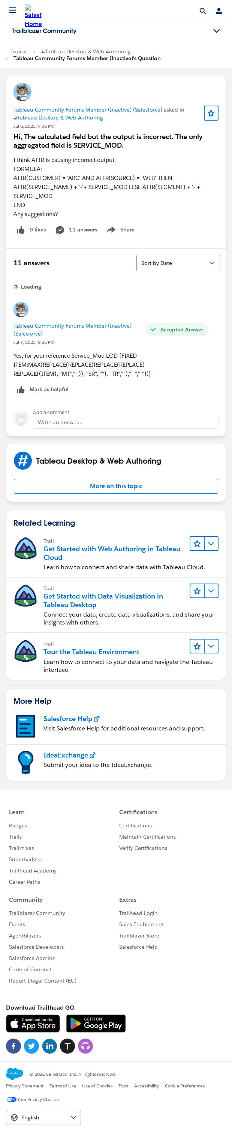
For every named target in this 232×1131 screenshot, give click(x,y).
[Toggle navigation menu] (216, 31)
